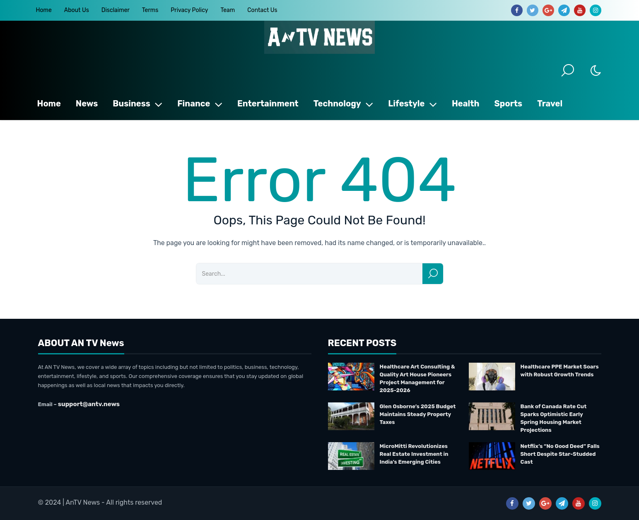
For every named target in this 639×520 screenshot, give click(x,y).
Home (44, 10)
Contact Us (262, 10)
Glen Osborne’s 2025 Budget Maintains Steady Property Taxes (418, 414)
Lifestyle (412, 103)
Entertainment (268, 103)
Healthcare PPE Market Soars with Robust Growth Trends (560, 371)
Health (466, 103)
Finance (199, 103)
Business (137, 103)
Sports (508, 103)
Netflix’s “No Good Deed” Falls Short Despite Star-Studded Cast (560, 454)
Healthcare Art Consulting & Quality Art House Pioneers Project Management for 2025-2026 (417, 378)
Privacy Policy (189, 10)
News (87, 103)
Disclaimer (115, 10)
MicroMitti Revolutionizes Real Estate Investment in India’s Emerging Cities (414, 454)
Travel (549, 103)
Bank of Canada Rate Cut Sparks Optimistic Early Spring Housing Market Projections (554, 418)
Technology (343, 103)
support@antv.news (89, 404)
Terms (150, 10)
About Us (76, 10)
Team (227, 10)
